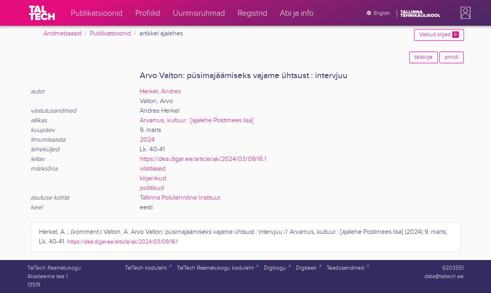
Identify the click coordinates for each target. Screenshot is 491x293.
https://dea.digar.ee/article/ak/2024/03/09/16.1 (203, 159)
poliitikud (152, 188)
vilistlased (153, 169)
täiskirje (423, 57)
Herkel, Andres (160, 91)
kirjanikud (153, 178)
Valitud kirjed (438, 34)
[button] (464, 13)
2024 (147, 140)
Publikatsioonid (110, 33)
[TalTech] (42, 13)
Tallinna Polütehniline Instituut (180, 198)
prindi (451, 57)
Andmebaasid (62, 33)
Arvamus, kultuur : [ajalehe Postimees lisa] (196, 120)
